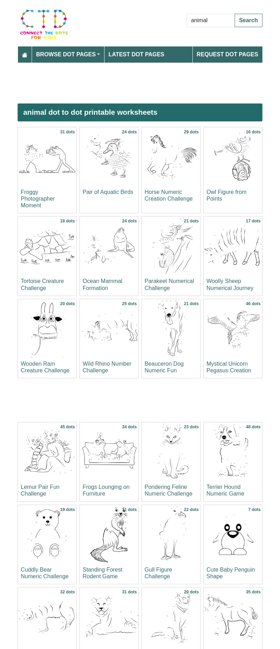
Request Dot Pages (227, 54)
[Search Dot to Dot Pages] (210, 20)
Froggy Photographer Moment (38, 198)
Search (248, 20)
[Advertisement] (140, 83)
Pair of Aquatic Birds (108, 192)
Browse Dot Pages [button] (66, 54)
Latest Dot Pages (137, 54)
